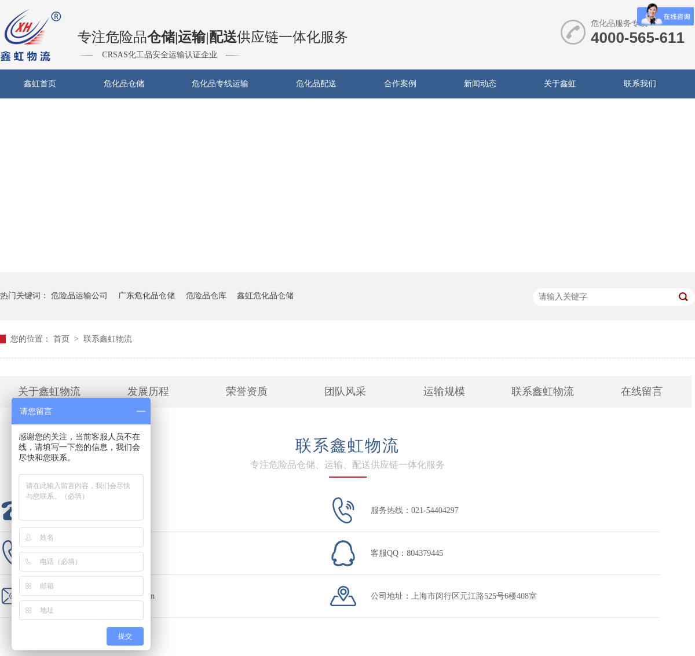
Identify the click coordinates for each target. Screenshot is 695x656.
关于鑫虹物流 (49, 391)
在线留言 (642, 391)
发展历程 (148, 391)
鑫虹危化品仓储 (265, 295)
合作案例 (400, 83)
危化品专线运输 (220, 83)
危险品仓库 (206, 295)
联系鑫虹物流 (107, 339)
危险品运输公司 (79, 295)
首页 (62, 339)
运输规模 (444, 391)
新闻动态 (480, 83)
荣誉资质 (247, 391)
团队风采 (345, 391)
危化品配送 (316, 83)
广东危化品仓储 (146, 295)
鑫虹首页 (40, 83)
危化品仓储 (124, 83)
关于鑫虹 (560, 83)
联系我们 (640, 83)
